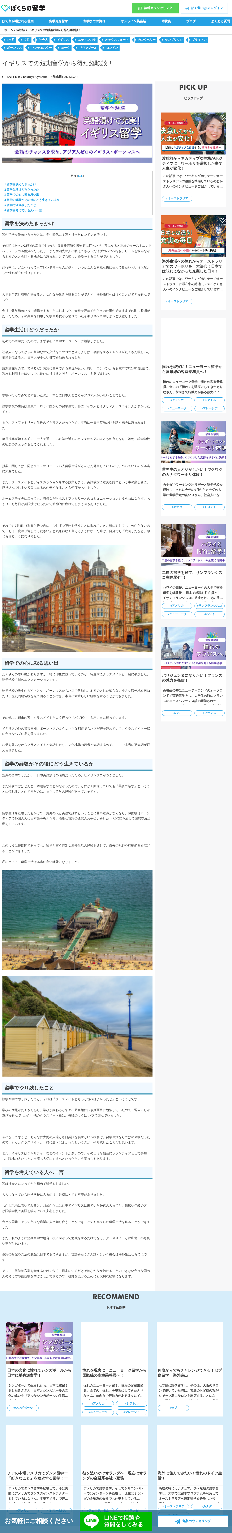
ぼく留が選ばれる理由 (18, 21)
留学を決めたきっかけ (20, 184)
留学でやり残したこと (20, 205)
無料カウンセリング (155, 8)
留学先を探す (58, 21)
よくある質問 (220, 21)
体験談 (166, 21)
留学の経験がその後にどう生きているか (32, 200)
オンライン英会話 (133, 21)
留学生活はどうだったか (21, 189)
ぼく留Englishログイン (204, 8)
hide (80, 176)
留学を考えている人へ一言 (23, 210)
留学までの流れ (94, 21)
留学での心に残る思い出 (21, 194)
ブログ (191, 21)
